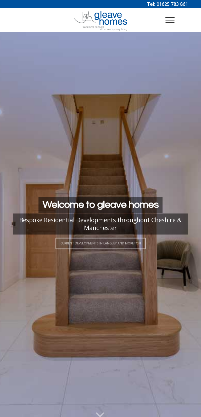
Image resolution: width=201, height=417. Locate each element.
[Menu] (167, 20)
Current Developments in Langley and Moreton (100, 243)
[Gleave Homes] (100, 20)
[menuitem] (167, 20)
